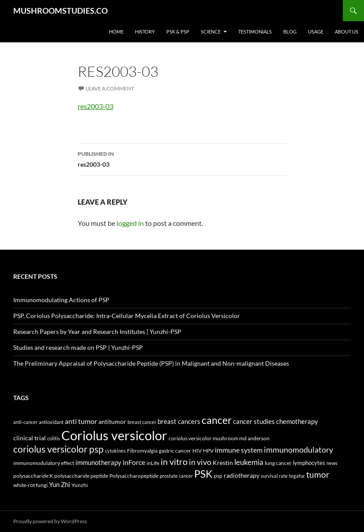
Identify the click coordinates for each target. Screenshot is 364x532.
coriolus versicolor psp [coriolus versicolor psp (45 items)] (58, 449)
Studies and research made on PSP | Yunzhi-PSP (78, 347)
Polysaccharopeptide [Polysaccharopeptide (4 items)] (133, 475)
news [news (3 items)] (332, 463)
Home (116, 31)
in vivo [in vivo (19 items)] (200, 462)
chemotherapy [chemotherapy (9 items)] (297, 421)
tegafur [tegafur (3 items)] (297, 476)
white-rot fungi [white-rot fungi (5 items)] (30, 485)
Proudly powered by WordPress (50, 521)
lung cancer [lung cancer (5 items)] (278, 463)
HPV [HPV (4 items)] (208, 450)
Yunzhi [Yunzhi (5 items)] (79, 485)
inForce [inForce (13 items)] (134, 462)
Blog (289, 31)
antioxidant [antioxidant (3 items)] (51, 422)
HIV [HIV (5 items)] (197, 450)
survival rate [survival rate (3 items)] (274, 476)
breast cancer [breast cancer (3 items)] (142, 422)
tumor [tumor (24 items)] (318, 475)
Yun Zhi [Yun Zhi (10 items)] (59, 484)
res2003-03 (95, 106)
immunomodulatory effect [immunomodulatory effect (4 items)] (43, 463)
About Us (346, 31)
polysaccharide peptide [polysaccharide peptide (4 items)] (81, 475)
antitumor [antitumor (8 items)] (112, 421)
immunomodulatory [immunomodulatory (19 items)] (298, 449)
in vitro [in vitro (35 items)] (174, 461)
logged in (130, 223)
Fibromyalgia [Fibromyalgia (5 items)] (142, 450)
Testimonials (255, 31)
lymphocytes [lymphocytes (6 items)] (309, 462)
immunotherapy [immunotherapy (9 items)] (98, 462)
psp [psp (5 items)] (218, 475)
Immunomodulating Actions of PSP (61, 299)
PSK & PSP (177, 31)
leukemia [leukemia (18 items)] (248, 462)
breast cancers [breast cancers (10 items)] (179, 421)
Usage (315, 31)
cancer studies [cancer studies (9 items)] (254, 421)
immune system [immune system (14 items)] (239, 450)
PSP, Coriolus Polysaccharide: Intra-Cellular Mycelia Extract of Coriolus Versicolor (126, 315)
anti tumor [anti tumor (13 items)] (81, 421)
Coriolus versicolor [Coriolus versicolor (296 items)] (114, 435)
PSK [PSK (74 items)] (203, 474)
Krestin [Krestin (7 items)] (223, 462)
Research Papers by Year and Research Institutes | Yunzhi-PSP (97, 331)
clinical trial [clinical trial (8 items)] (29, 438)
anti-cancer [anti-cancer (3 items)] (25, 422)
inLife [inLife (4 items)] (152, 463)
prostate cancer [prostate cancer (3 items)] (176, 476)
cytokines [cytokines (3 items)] (115, 450)
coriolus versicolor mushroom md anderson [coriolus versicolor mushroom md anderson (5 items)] (219, 438)
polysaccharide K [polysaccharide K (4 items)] (33, 475)
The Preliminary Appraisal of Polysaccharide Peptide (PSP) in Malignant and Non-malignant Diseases (151, 363)
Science (211, 31)
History (145, 31)
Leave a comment (110, 88)
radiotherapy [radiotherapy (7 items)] (241, 475)
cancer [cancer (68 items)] (217, 420)
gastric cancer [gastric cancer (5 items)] (175, 450)
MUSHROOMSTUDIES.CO (60, 10)
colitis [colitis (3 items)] (53, 438)
